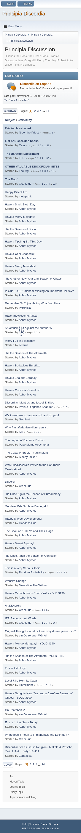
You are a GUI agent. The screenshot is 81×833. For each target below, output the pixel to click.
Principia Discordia (23, 13)
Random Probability (31, 572)
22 (54, 184)
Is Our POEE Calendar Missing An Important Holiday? (39, 291)
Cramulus (25, 183)
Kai (21, 431)
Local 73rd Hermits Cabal (21, 680)
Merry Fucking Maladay (20, 340)
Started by (25, 120)
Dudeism (10, 481)
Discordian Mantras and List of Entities (29, 402)
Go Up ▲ (54, 824)
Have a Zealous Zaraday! (21, 377)
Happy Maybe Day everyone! (23, 518)
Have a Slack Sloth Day (20, 204)
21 (48, 145)
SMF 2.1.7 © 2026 (30, 828)
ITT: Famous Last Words (20, 618)
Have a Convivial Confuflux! (22, 390)
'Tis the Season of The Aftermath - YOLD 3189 (34, 655)
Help (24, 824)
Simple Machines (51, 828)
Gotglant (24, 419)
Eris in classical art (18, 128)
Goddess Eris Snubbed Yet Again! (26, 506)
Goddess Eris (27, 523)
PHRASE (25, 307)
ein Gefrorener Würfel (32, 635)
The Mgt (24, 170)
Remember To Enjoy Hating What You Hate (32, 303)
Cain (22, 145)
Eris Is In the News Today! (21, 722)
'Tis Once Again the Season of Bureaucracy (32, 494)
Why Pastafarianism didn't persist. (26, 427)
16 (54, 623)
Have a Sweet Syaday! (19, 543)
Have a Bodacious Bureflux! (22, 365)
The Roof (11, 179)
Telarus (23, 345)
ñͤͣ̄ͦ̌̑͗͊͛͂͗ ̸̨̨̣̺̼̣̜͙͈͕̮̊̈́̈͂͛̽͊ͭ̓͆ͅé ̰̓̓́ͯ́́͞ (21, 332)
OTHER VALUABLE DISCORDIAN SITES (32, 166)
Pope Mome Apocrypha (34, 444)
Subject (10, 120)
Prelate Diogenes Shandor (35, 406)
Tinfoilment (26, 685)
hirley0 (25, 100)
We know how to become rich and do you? (32, 415)
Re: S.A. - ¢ (10, 100)
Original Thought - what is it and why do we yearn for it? (40, 631)
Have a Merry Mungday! (20, 266)
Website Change (15, 580)
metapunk (25, 196)
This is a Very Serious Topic (22, 568)
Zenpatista (25, 755)
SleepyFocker (28, 457)
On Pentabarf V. (15, 710)
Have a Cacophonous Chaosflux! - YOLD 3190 (35, 593)
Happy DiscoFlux (16, 192)
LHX (21, 158)
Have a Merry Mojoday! (20, 216)
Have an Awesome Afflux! (21, 315)
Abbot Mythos (28, 208)
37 (47, 158)
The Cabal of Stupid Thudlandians (26, 452)
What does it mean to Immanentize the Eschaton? (37, 734)
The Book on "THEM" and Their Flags (29, 531)
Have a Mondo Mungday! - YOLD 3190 (30, 643)
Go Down (10, 111)
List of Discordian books (22, 141)
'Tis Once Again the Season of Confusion (31, 555)
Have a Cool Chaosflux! (20, 253)
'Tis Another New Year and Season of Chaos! (33, 278)
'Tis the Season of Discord (21, 229)
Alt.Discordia (13, 605)
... (44, 110)
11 (52, 171)
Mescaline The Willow (33, 585)
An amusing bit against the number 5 (28, 328)
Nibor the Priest (29, 132)
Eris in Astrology (15, 668)
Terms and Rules (38, 824)
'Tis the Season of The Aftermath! (26, 353)
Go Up (8, 764)
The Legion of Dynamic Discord (25, 440)
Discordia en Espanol (36, 84)
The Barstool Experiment (22, 153)
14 (47, 110)
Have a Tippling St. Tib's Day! (24, 241)
